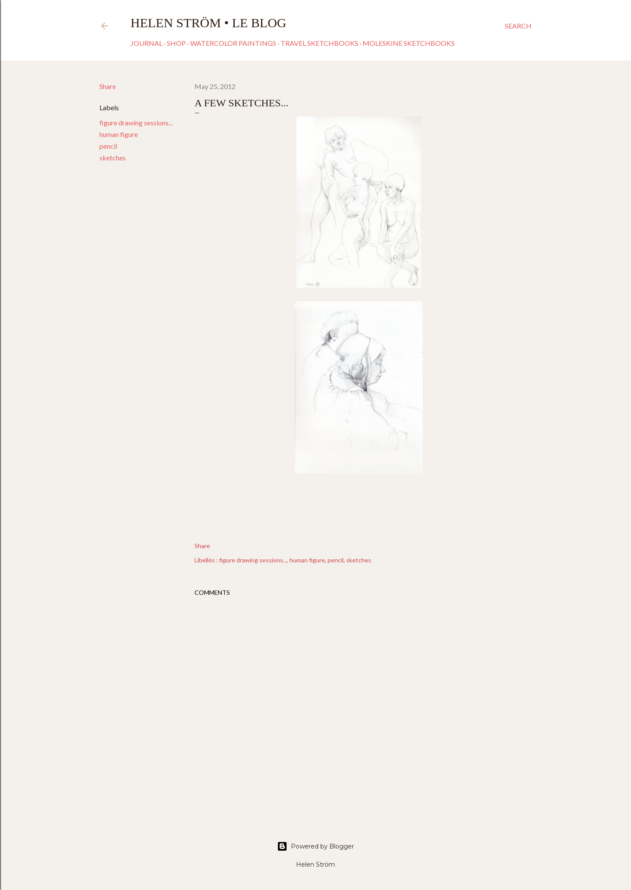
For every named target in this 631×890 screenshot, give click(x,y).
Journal (147, 43)
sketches (112, 157)
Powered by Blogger (315, 846)
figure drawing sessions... (135, 122)
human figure (118, 134)
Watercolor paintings (233, 43)
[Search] (518, 26)
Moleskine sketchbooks (409, 43)
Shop (176, 43)
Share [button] (107, 86)
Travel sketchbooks (319, 43)
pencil (108, 146)
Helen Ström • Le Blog (208, 23)
